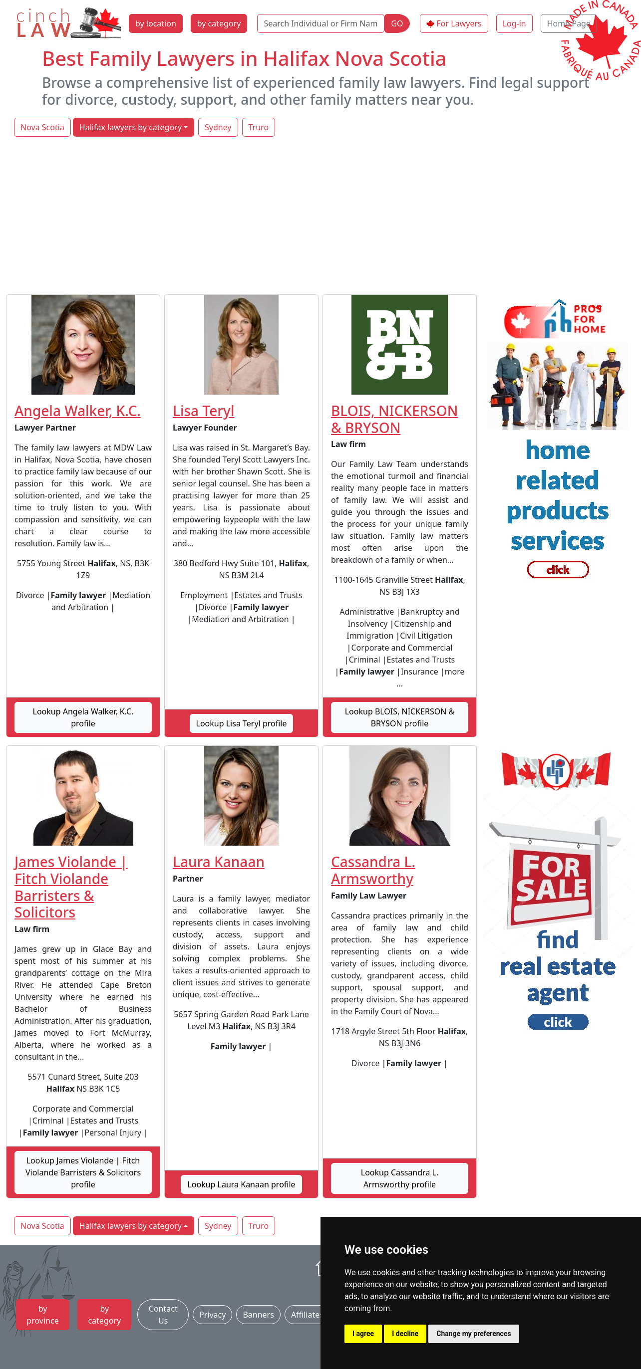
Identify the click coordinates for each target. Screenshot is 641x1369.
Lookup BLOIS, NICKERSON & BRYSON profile (400, 717)
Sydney (218, 127)
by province (42, 1314)
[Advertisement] (320, 216)
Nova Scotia (42, 127)
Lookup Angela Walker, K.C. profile (83, 717)
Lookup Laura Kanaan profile (241, 1184)
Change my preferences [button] (473, 1334)
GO (397, 23)
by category (219, 23)
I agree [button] (363, 1334)
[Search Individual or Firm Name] (320, 23)
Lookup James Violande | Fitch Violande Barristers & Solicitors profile (83, 1172)
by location (155, 23)
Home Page (569, 23)
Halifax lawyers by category (130, 127)
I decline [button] (405, 1334)
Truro (259, 127)
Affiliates (307, 1314)
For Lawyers (459, 23)
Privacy (212, 1314)
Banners (258, 1314)
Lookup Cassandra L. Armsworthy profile (399, 1178)
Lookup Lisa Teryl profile (241, 723)
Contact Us (163, 1314)
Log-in (514, 23)
